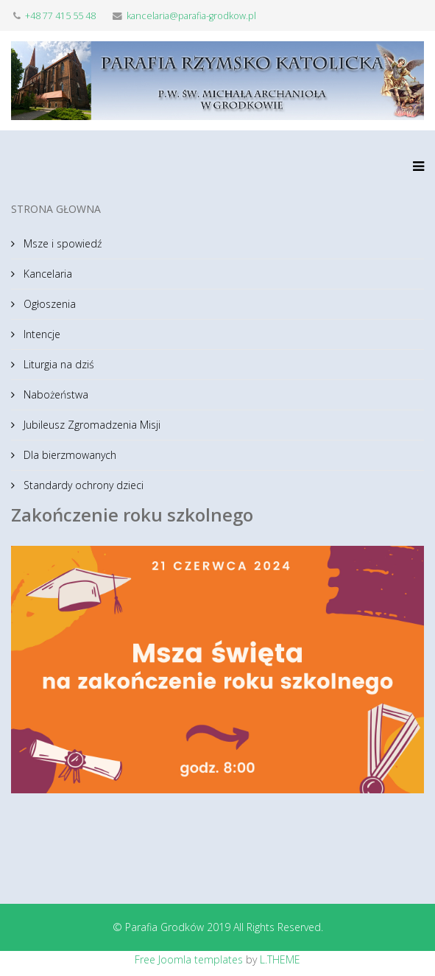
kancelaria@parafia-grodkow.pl (191, 16)
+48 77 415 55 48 (60, 16)
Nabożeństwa (54, 394)
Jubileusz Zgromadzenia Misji (90, 425)
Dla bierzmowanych (68, 455)
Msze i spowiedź (61, 243)
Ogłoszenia (48, 304)
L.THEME (280, 959)
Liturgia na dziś (57, 364)
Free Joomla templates (189, 959)
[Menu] (415, 174)
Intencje (40, 334)
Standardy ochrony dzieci (82, 485)
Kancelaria (46, 274)
